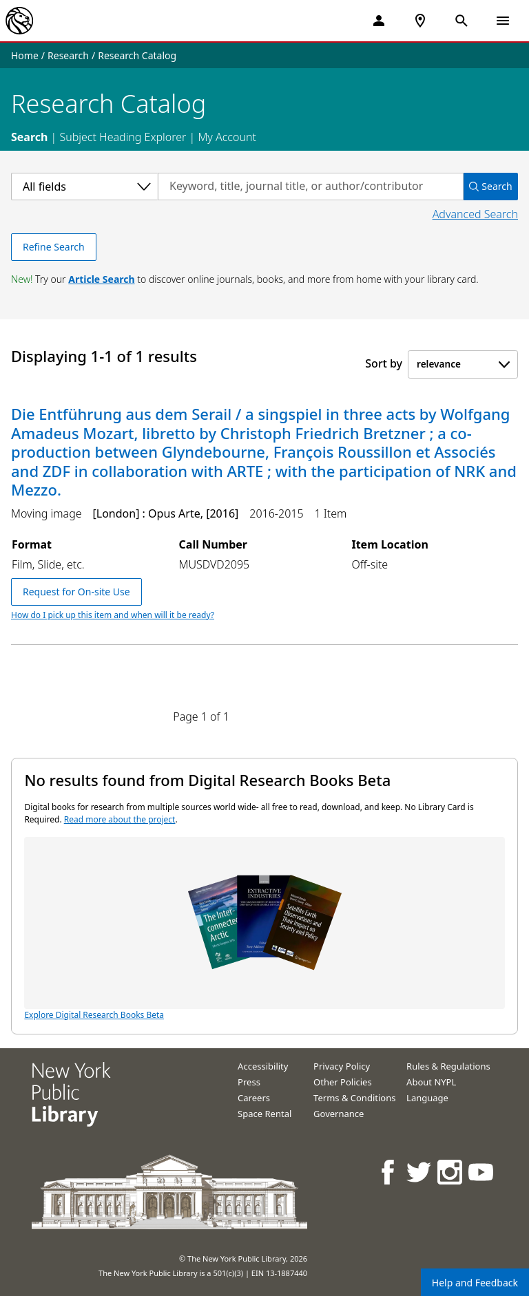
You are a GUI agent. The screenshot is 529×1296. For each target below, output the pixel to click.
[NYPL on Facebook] (388, 1171)
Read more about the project (120, 819)
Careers (254, 1098)
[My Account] (379, 20)
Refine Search (54, 246)
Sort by (383, 363)
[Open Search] (461, 20)
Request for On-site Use (76, 591)
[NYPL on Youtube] (481, 1171)
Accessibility (263, 1066)
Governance (338, 1113)
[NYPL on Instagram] (450, 1171)
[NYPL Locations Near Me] (420, 20)
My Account (227, 137)
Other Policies (342, 1082)
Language (427, 1098)
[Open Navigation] (502, 20)
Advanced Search (475, 214)
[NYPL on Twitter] (419, 1171)
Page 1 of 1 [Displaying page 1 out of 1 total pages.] (201, 716)
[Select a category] (84, 186)
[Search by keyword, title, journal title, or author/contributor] (311, 186)
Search (29, 137)
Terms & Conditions (354, 1098)
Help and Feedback (475, 1282)
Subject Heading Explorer (122, 137)
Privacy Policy (341, 1066)
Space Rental (264, 1113)
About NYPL (431, 1082)
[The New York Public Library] (19, 20)
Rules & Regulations (448, 1066)
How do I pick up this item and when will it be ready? (112, 615)
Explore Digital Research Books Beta (264, 929)
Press (249, 1082)
